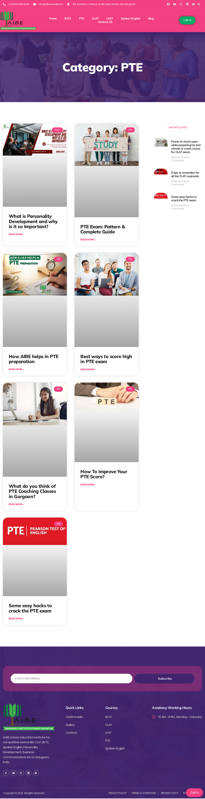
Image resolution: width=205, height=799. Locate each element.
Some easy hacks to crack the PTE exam (30, 608)
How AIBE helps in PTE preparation (33, 358)
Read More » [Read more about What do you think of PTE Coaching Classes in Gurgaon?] (16, 504)
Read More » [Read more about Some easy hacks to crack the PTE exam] (16, 619)
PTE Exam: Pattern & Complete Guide (102, 229)
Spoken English (130, 18)
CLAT (95, 18)
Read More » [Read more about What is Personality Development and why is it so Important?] (16, 234)
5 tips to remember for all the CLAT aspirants (185, 174)
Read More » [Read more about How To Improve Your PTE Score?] (88, 485)
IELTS (67, 18)
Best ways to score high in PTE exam (106, 359)
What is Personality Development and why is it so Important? (33, 221)
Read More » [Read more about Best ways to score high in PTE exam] (88, 369)
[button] (199, 4)
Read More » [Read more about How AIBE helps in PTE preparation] (16, 369)
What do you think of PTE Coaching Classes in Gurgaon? (32, 491)
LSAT (109, 18)
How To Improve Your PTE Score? (103, 474)
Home (53, 18)
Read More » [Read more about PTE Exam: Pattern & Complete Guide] (88, 239)
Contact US (105, 22)
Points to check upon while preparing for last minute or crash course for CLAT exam (186, 147)
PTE (81, 18)
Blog (151, 18)
